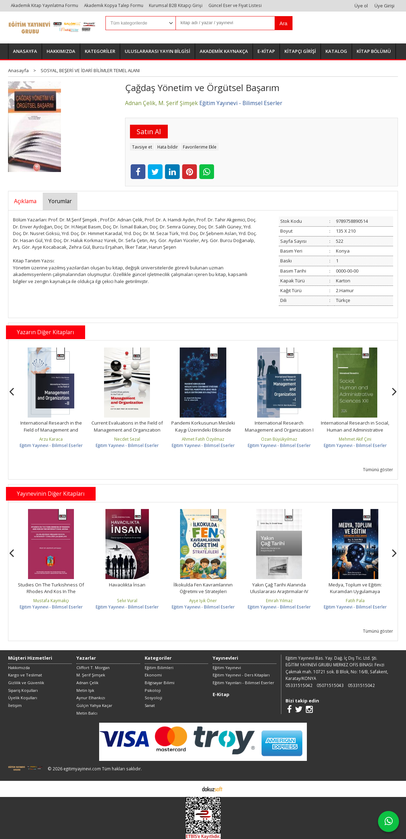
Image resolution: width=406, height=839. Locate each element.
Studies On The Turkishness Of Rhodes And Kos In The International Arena (51, 591)
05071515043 (330, 685)
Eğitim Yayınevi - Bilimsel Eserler (51, 445)
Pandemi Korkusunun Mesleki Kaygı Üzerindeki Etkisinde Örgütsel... (203, 430)
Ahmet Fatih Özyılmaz (203, 439)
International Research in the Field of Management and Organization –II (51, 430)
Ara (283, 23)
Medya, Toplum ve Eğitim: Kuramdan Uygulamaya (355, 588)
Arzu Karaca (51, 439)
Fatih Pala (355, 600)
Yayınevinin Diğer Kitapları (50, 493)
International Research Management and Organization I (279, 426)
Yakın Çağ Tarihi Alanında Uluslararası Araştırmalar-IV (279, 588)
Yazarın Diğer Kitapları (45, 332)
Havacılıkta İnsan (127, 585)
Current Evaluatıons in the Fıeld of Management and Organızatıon (127, 426)
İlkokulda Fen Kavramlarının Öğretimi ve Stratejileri (203, 588)
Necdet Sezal (127, 439)
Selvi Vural (127, 600)
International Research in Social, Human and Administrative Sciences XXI (355, 430)
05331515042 (298, 685)
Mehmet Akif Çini (355, 439)
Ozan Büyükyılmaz (279, 439)
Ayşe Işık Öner (203, 600)
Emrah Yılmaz (279, 600)
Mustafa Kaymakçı (51, 600)
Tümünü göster (378, 469)
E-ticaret (192, 788)
